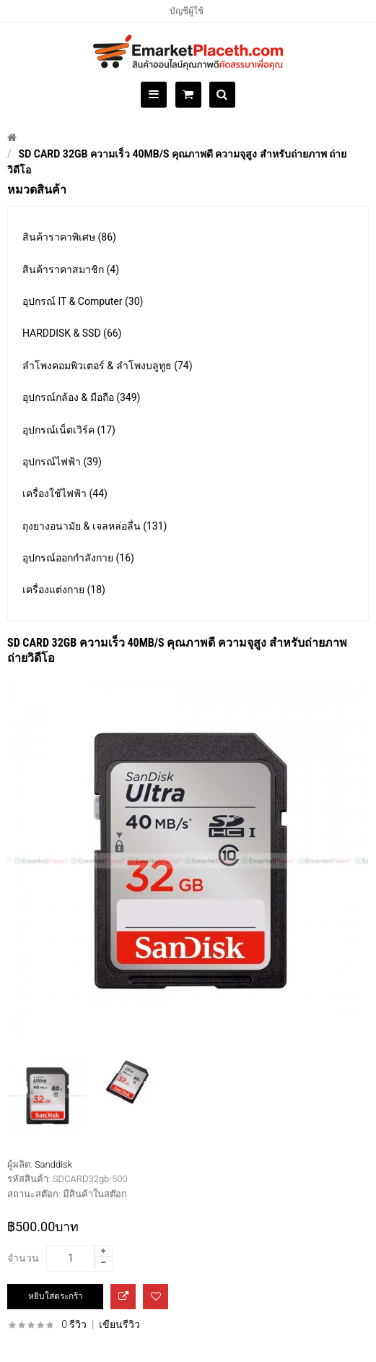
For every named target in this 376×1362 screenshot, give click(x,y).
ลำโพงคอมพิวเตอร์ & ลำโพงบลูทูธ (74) (107, 365)
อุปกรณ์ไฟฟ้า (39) (62, 461)
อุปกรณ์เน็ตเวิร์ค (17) (68, 430)
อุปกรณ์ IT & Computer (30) (82, 301)
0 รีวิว (74, 1324)
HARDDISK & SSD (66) (72, 333)
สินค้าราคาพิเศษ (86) (69, 237)
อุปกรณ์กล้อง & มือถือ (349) (81, 397)
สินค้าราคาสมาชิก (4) (70, 269)
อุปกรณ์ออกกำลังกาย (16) (78, 558)
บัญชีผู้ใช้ (187, 11)
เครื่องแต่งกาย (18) (63, 589)
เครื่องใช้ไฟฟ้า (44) (65, 493)
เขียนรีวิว (119, 1324)
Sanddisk (53, 1164)
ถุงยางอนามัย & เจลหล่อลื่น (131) (94, 526)
